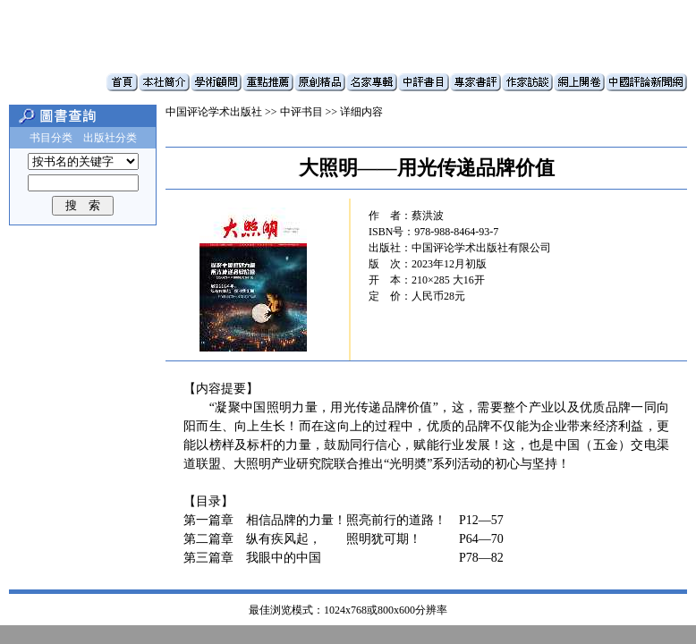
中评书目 (301, 112)
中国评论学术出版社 (214, 112)
